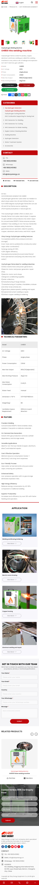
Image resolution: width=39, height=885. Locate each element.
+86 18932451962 (9, 174)
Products (13, 7)
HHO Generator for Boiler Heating (16, 151)
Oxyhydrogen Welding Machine (15, 135)
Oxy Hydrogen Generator (13, 132)
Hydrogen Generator (12, 162)
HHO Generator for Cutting (14, 148)
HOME (5, 7)
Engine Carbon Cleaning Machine (16, 155)
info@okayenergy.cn (16, 869)
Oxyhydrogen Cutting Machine (15, 137)
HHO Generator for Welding (14, 144)
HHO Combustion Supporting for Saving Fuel (19, 140)
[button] (2, 42)
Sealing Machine (10, 159)
